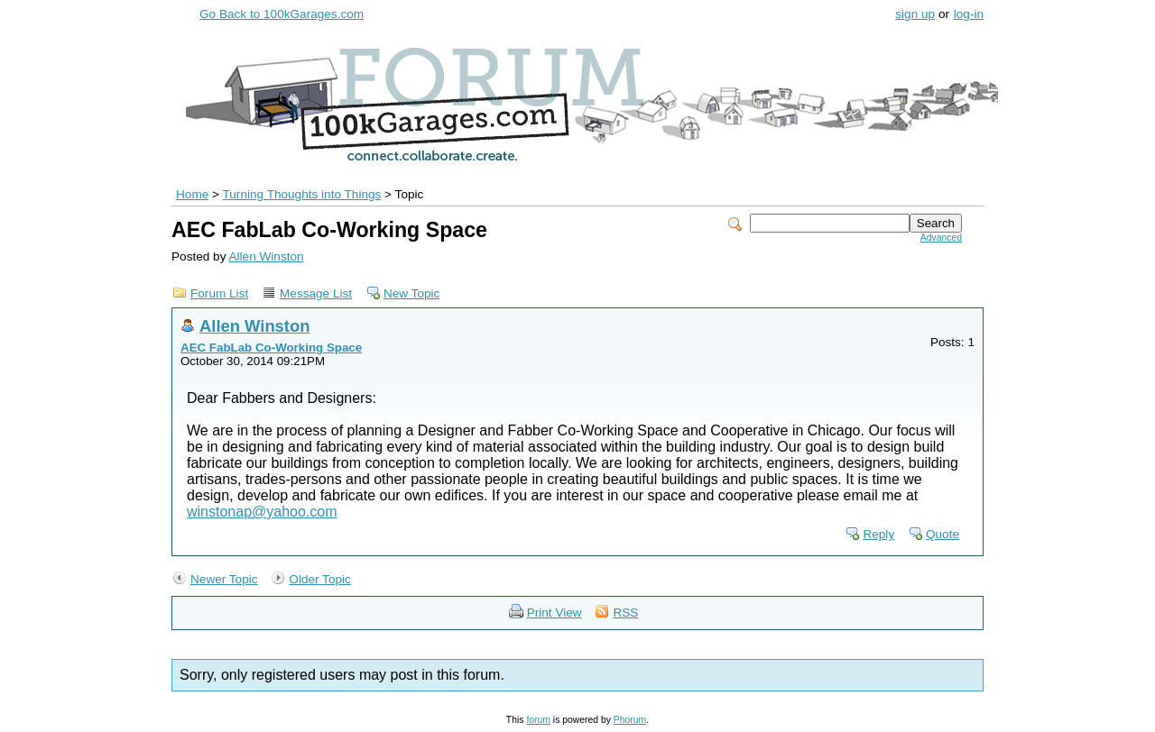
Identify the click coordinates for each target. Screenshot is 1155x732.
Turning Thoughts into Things (302, 194)
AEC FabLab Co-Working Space (271, 347)
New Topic (411, 293)
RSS (625, 612)
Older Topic (320, 579)
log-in (969, 14)
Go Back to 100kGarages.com (281, 14)
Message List (316, 293)
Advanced (941, 237)
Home (192, 194)
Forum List (219, 293)
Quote (942, 534)
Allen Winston (265, 256)
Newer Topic (224, 579)
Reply (878, 534)
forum (538, 720)
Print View (554, 612)
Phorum (630, 720)
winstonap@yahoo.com (262, 511)
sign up (915, 14)
